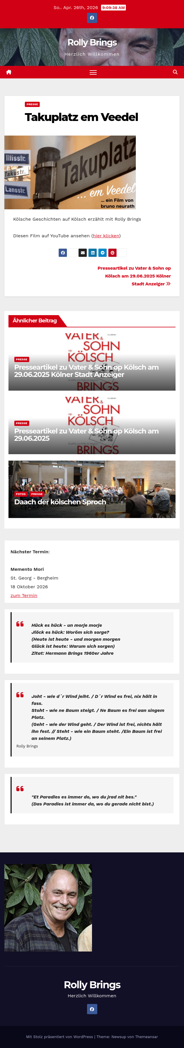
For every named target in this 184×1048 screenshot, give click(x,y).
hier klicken (106, 235)
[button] (175, 72)
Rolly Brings (92, 42)
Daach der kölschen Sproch (60, 502)
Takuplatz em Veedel (81, 117)
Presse (32, 104)
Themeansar (146, 1037)
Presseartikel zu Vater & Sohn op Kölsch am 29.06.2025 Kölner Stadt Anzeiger (134, 276)
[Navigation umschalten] (93, 72)
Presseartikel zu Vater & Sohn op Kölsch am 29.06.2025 (86, 435)
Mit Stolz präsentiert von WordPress (60, 1037)
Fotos (21, 494)
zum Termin (24, 595)
